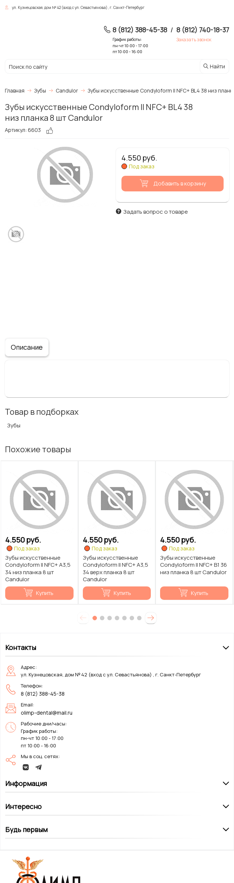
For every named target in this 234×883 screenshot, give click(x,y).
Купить (38, 592)
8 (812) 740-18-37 (202, 29)
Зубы (13, 425)
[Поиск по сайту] (83, 66)
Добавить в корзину (171, 183)
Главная (15, 90)
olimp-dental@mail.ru (46, 712)
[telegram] (38, 767)
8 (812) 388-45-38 (140, 29)
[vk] (26, 767)
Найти (213, 66)
